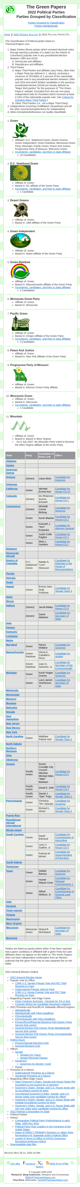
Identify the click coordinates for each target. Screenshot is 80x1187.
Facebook (28, 1163)
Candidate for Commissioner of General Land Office (64, 893)
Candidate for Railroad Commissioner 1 (64, 881)
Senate (19, 1052)
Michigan (11, 672)
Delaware (11, 548)
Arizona (10, 477)
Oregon (10, 764)
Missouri (11, 699)
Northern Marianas (11, 749)
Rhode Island (14, 830)
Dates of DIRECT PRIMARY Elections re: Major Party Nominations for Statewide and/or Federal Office (44, 1134)
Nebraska (11, 707)
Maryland (11, 644)
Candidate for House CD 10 (62, 490)
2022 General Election (26, 34)
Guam (9, 582)
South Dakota (14, 862)
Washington (13, 919)
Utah (9, 901)
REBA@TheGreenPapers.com (40, 1177)
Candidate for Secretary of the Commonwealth (64, 665)
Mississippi (13, 694)
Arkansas (11, 484)
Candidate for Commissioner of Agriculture (64, 837)
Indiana (10, 605)
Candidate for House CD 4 (62, 773)
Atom (58, 1163)
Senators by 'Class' (30, 1055)
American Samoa (11, 471)
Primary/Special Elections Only (32, 1043)
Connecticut (13, 506)
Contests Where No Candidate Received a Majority (43, 1004)
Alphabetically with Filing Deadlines (34, 1013)
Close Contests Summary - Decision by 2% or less (42, 1001)
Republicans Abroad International (13, 822)
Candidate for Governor (62, 478)
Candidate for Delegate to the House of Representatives (64, 565)
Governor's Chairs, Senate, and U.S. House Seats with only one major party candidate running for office (45, 1107)
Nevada (10, 712)
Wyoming (11, 938)
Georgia (10, 578)
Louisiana (12, 636)
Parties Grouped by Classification (46, 22)
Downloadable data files (23, 1144)
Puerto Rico (13, 815)
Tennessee (12, 866)
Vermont (11, 906)
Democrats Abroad (12, 554)
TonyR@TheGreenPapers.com (53, 1180)
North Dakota (14, 743)
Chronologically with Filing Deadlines (35, 1019)
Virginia (10, 914)
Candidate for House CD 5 (62, 846)
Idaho (9, 597)
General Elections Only (27, 1046)
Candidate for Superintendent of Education (63, 855)
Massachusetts (15, 652)
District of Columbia (12, 562)
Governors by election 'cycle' (35, 1064)
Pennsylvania (14, 800)
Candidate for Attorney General (64, 527)
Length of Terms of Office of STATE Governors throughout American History (40, 1140)
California (11, 488)
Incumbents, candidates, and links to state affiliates (43, 152)
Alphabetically (22, 1010)
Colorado (11, 496)
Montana (11, 703)
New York (11, 732)
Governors (21, 1060)
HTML (65, 1163)
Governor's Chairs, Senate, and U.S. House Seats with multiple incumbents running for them (45, 1101)
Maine (9, 640)
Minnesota (12, 690)
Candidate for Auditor (62, 655)
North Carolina (14, 736)
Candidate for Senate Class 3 (63, 589)
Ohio (9, 755)
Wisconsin (12, 927)
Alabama (11, 461)
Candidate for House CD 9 (62, 607)
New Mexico (13, 727)
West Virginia (14, 923)
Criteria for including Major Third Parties (44, 99)
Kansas (10, 627)
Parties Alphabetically (46, 26)
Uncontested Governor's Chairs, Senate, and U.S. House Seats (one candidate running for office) (42, 1095)
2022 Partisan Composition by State (30, 1111)
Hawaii (10, 586)
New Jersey (13, 723)
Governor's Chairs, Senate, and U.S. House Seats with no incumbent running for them (45, 1089)
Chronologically (23, 1016)
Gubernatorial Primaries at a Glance (34, 1073)
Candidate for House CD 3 (62, 536)
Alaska (10, 465)
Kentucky (11, 631)
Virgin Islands (14, 910)
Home (7, 34)
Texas (9, 871)
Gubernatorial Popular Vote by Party (34, 989)
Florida (10, 573)
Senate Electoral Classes (34, 1057)
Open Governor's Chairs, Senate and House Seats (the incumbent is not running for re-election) (45, 1083)
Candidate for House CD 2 (62, 518)
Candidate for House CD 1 (62, 499)
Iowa (9, 623)
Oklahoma (12, 759)
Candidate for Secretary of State (62, 615)
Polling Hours (17, 1040)
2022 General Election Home (26, 977)
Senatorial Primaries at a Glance (33, 1075)
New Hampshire (12, 718)
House (18, 1066)
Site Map (13, 1163)
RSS (50, 1163)
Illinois (10, 601)
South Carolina (15, 834)
